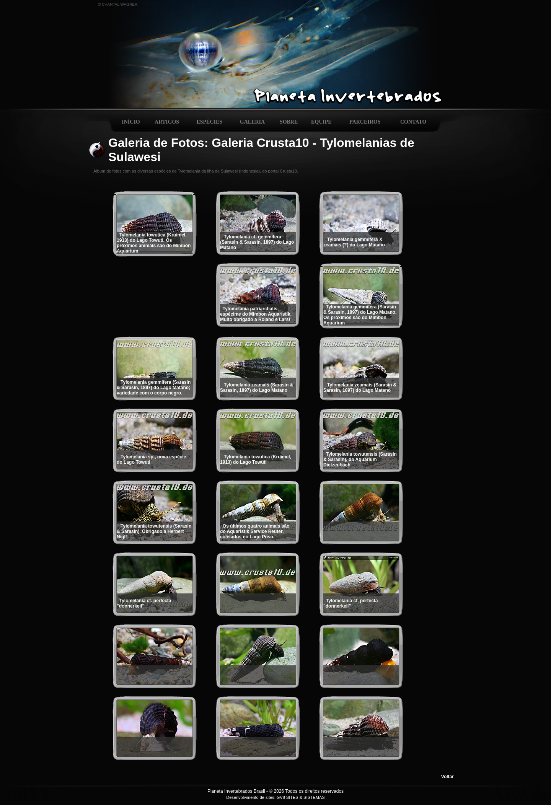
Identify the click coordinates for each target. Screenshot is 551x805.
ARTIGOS (167, 122)
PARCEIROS (364, 122)
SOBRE (289, 122)
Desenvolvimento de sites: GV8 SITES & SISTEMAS (275, 797)
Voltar (447, 776)
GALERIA (252, 122)
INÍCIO (131, 122)
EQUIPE (321, 122)
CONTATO (413, 122)
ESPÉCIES (209, 122)
